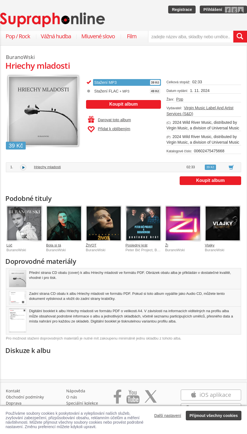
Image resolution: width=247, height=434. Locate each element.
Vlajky (210, 245)
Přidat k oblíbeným (108, 129)
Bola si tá (53, 245)
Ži (166, 245)
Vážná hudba (56, 36)
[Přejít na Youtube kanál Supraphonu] (133, 399)
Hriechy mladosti (47, 167)
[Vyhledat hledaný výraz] (240, 36)
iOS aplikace (211, 395)
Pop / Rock (18, 36)
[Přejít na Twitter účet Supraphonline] (151, 399)
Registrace (182, 9)
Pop (179, 99)
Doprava (14, 403)
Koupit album (123, 104)
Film (132, 36)
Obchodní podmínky (25, 397)
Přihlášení (212, 9)
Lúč (9, 245)
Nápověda (75, 390)
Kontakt (13, 390)
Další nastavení (167, 415)
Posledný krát (136, 245)
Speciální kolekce (82, 403)
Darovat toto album (109, 120)
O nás (71, 397)
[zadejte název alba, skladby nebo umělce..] (190, 36)
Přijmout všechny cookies (213, 415)
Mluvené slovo (98, 36)
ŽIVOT (91, 245)
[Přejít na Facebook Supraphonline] (117, 399)
